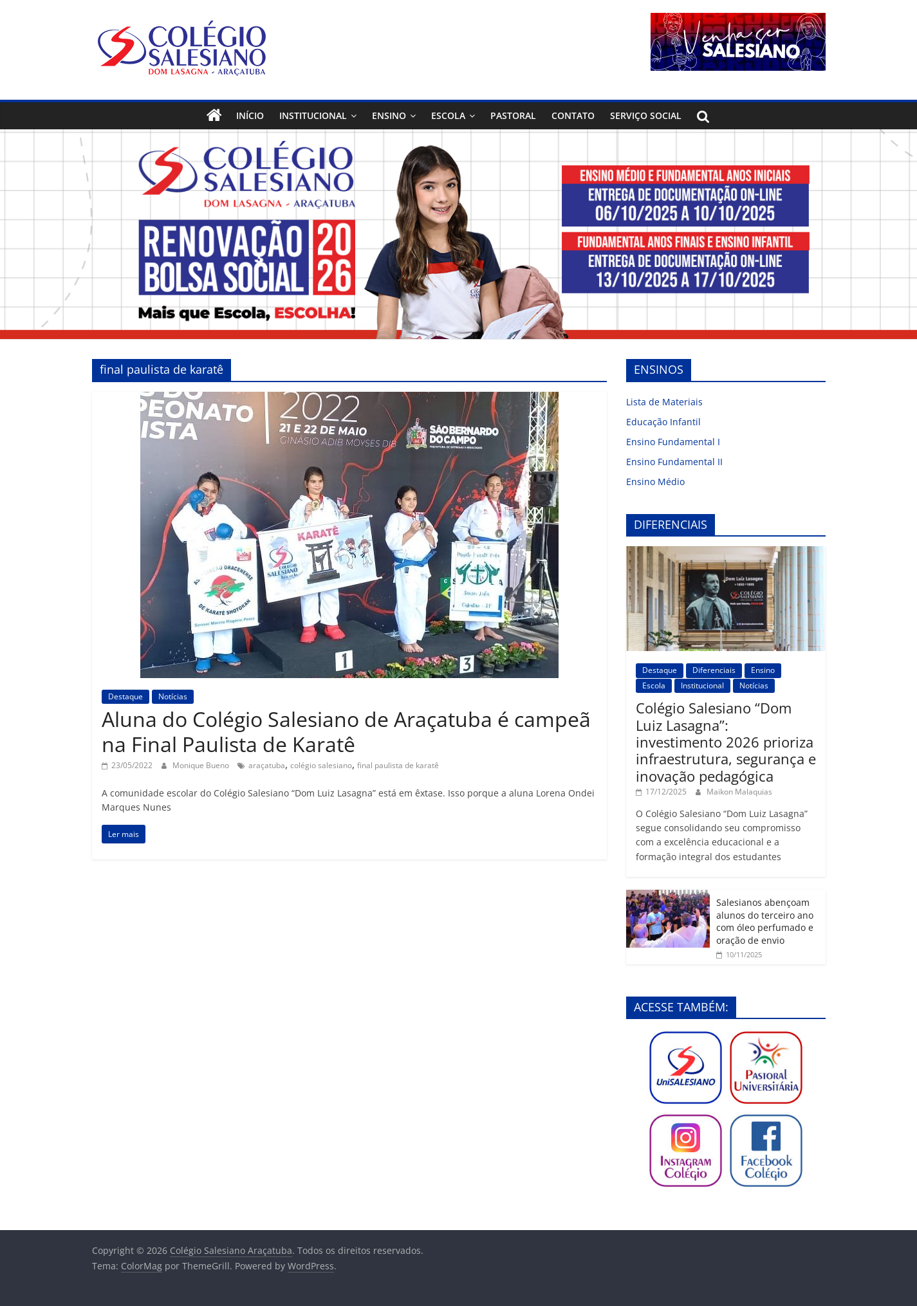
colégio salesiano (321, 765)
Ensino (389, 115)
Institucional (313, 115)
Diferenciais (714, 670)
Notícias (172, 696)
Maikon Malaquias (739, 791)
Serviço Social (645, 115)
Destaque (125, 696)
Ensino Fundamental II (674, 461)
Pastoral (513, 115)
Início (250, 115)
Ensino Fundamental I (673, 442)
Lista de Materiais (664, 402)
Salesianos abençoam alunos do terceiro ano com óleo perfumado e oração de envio (764, 921)
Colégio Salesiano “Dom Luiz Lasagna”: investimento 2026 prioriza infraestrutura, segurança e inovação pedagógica (726, 742)
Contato (573, 115)
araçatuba (266, 765)
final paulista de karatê (398, 765)
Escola (448, 115)
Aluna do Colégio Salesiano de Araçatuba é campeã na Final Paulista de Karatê (346, 731)
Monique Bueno (201, 765)
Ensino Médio (655, 481)
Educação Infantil (663, 422)
